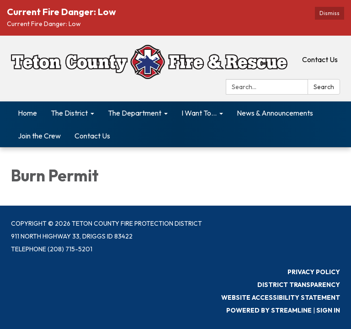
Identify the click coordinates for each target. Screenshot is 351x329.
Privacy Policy (313, 272)
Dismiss (329, 13)
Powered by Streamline (269, 310)
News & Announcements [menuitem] (275, 112)
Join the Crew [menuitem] (39, 135)
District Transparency (298, 285)
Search (324, 87)
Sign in (328, 310)
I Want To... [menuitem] (199, 112)
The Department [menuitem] (134, 112)
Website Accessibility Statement (280, 297)
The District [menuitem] (69, 112)
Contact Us (320, 59)
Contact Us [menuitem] (92, 135)
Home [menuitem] (27, 112)
